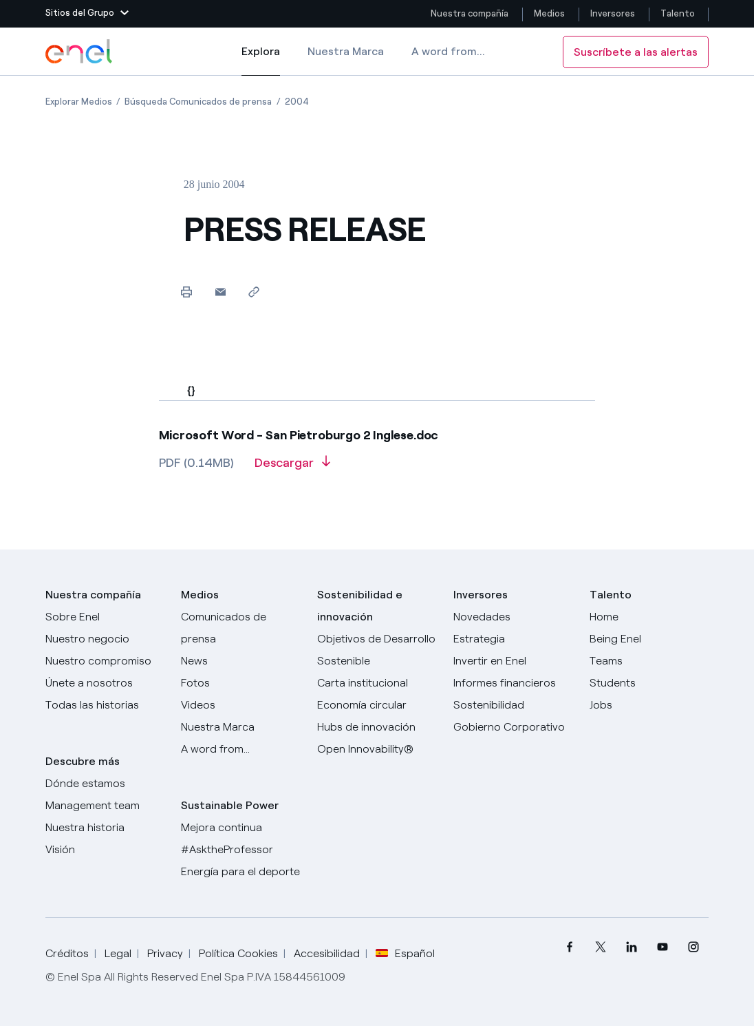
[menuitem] (569, 947)
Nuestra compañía (469, 13)
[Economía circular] (377, 705)
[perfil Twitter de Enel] (600, 947)
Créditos (67, 953)
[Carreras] (649, 617)
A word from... (448, 51)
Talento (678, 13)
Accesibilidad (327, 953)
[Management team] (105, 806)
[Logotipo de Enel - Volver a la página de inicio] (79, 51)
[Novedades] (513, 617)
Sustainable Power (230, 805)
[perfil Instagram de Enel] (693, 947)
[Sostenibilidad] (513, 705)
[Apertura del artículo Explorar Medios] (78, 101)
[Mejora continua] (241, 828)
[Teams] (649, 661)
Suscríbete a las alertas (636, 52)
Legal (118, 953)
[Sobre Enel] (105, 617)
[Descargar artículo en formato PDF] (292, 467)
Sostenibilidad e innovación (359, 605)
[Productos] (105, 639)
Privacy (165, 953)
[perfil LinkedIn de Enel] (631, 947)
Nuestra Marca (346, 51)
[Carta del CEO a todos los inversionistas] (241, 661)
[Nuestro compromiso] (105, 661)
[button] (87, 14)
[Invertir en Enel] (513, 661)
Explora (260, 60)
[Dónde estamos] (105, 784)
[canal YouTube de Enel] (662, 947)
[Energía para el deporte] (241, 872)
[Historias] (105, 705)
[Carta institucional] (377, 683)
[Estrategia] (513, 639)
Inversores (612, 13)
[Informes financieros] (513, 683)
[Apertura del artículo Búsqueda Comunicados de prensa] (198, 101)
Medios (549, 13)
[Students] (649, 683)
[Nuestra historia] (105, 828)
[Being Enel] (649, 639)
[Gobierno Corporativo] (513, 727)
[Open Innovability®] (377, 749)
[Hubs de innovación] (377, 727)
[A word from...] (241, 749)
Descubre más (82, 761)
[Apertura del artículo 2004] (297, 101)
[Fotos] (241, 683)
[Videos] (241, 705)
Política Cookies (238, 953)
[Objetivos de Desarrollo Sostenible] (377, 650)
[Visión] (105, 850)
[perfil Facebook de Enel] (569, 947)
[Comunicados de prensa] (241, 628)
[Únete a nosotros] (105, 683)
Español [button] (405, 953)
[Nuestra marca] (241, 727)
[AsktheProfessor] (241, 850)
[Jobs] (649, 705)
